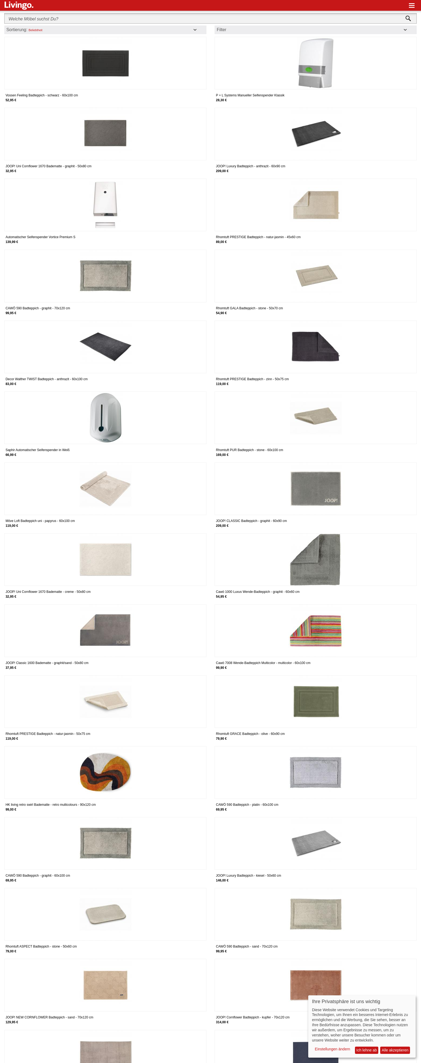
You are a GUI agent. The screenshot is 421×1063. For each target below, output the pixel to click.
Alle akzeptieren (395, 1050)
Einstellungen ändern (332, 1049)
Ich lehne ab (366, 1050)
